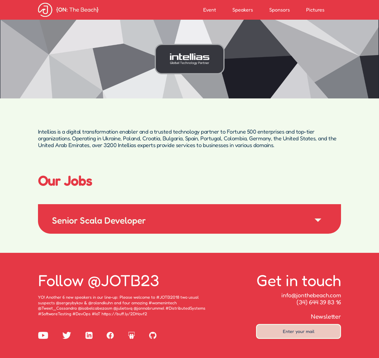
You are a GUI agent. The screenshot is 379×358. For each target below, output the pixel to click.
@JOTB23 (123, 280)
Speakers (242, 9)
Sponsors (279, 9)
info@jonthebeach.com (311, 295)
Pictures (315, 9)
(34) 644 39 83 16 (319, 302)
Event (209, 9)
